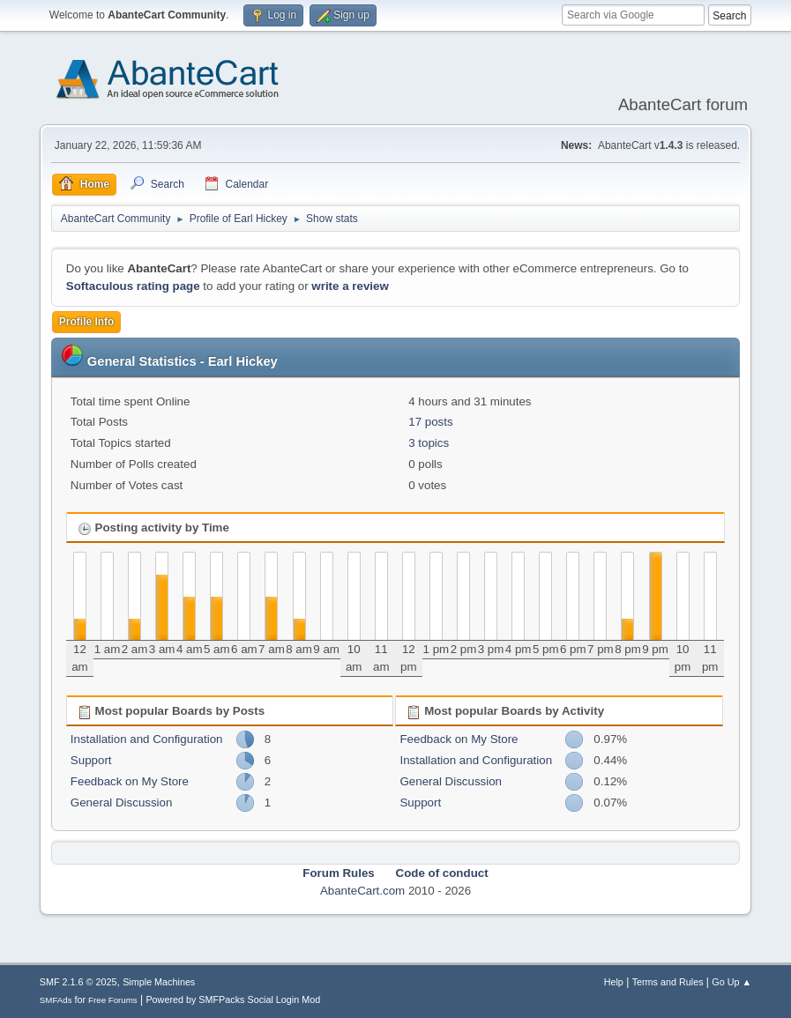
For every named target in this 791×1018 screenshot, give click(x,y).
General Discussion (122, 802)
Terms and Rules (668, 982)
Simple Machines (159, 982)
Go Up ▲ (731, 982)
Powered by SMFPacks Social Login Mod (233, 999)
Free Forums (113, 1000)
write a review (349, 286)
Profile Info (87, 322)
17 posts (430, 421)
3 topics (428, 443)
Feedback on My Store (130, 781)
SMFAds (56, 1000)
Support (91, 760)
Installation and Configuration (147, 739)
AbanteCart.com (362, 890)
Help (613, 982)
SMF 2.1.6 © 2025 (78, 982)
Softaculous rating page (133, 286)
